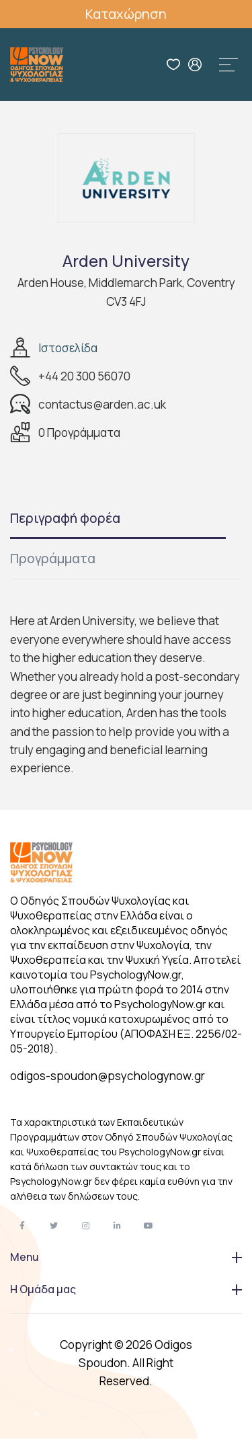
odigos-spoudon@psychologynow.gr (107, 1075)
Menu (126, 1257)
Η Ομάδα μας (126, 1289)
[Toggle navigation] (228, 64)
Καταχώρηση (126, 14)
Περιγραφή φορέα (65, 518)
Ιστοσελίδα (67, 348)
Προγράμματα (52, 558)
